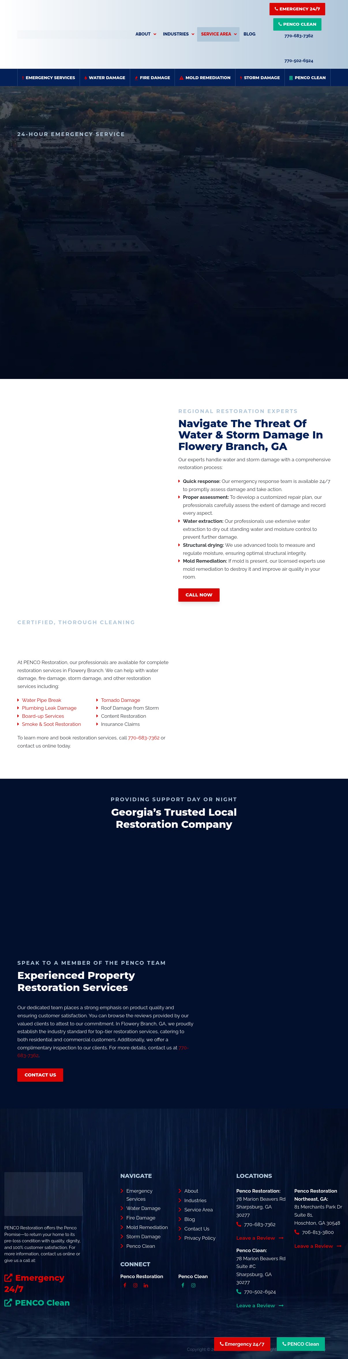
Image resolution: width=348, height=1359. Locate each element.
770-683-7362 (299, 35)
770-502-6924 (299, 60)
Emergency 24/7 (297, 9)
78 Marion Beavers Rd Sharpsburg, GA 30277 (261, 1206)
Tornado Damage (120, 699)
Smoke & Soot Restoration (51, 723)
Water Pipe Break (41, 699)
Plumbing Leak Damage (49, 707)
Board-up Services (43, 715)
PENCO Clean (297, 24)
